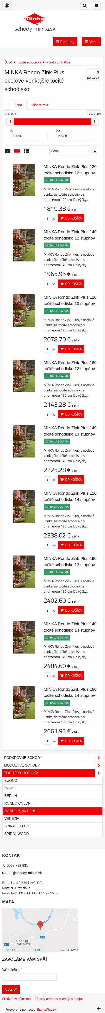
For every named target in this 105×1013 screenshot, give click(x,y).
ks (49, 218)
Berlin (10, 796)
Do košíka (71, 218)
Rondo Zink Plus (20, 811)
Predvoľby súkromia (17, 998)
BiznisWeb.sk (46, 1009)
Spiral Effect (17, 826)
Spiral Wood (16, 834)
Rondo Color (17, 803)
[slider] (10, 121)
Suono (10, 780)
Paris (9, 788)
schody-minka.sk (35, 29)
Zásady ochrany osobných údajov (59, 998)
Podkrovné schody (53, 758)
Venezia (11, 818)
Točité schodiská (53, 773)
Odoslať (11, 989)
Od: (29, 133)
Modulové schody (53, 765)
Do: (75, 133)
